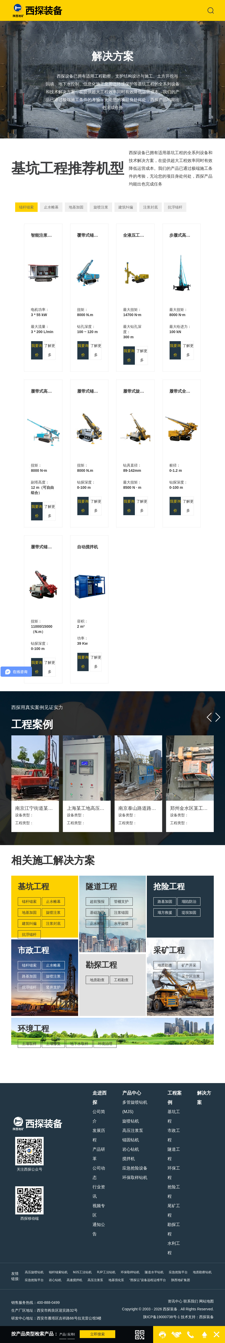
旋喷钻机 (130, 1121)
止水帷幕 (51, 207)
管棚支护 (121, 901)
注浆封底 (150, 207)
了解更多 (49, 350)
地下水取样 (79, 1044)
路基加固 (29, 976)
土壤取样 (29, 1044)
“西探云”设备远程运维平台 (147, 1280)
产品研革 (99, 1154)
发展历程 (99, 1135)
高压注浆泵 (132, 1130)
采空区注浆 (191, 976)
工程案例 (175, 1097)
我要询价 (36, 350)
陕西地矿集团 (180, 1280)
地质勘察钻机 (202, 1272)
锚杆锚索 (26, 207)
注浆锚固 (121, 912)
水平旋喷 (121, 923)
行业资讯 (99, 1192)
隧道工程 (174, 1154)
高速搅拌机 (74, 1280)
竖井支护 (53, 987)
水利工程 (174, 1248)
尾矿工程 (174, 1210)
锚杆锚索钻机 (58, 1272)
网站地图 (206, 1301)
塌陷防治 (189, 901)
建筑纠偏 (125, 207)
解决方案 (204, 1097)
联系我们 (190, 1301)
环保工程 (174, 1173)
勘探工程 (174, 1229)
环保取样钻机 (134, 1177)
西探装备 (206, 1317)
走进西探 (100, 1097)
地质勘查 (97, 980)
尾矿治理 (165, 976)
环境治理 (105, 1044)
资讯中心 (175, 1301)
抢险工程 (174, 1192)
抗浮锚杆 (175, 207)
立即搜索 (97, 1334)
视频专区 (99, 1210)
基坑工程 (174, 1116)
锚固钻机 (130, 1140)
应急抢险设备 (134, 1168)
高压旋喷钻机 (34, 1272)
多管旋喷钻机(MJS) (134, 1107)
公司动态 (99, 1173)
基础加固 (97, 912)
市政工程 (174, 1135)
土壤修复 (53, 1044)
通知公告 (99, 1229)
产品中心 (131, 1093)
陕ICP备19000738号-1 (161, 1317)
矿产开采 (189, 965)
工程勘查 (121, 980)
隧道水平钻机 (154, 1272)
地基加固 (76, 207)
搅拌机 (128, 1158)
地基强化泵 (116, 1280)
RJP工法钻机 (106, 1272)
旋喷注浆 (101, 207)
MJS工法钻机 (82, 1272)
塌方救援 (165, 912)
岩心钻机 (130, 1149)
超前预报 (97, 901)
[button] (209, 717)
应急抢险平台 (178, 1272)
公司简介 (99, 1116)
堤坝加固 (189, 912)
